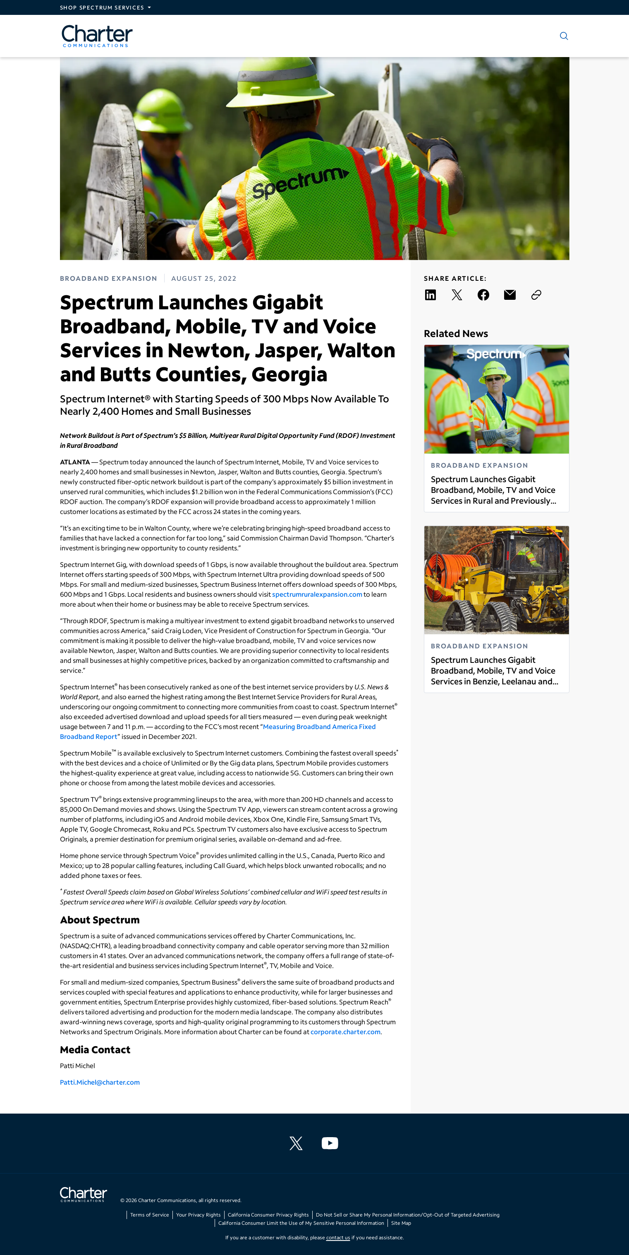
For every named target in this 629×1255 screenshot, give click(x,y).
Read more (430, 505)
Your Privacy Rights (198, 1215)
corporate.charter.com (345, 1031)
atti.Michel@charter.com (102, 1082)
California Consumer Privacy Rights (268, 1215)
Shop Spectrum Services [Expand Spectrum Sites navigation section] (102, 7)
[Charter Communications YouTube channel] (332, 1143)
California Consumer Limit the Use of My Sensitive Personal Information (301, 1223)
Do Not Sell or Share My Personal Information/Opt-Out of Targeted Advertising (408, 1215)
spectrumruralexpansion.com (317, 594)
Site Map (401, 1223)
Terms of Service (149, 1215)
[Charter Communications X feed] (298, 1143)
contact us (338, 1237)
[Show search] (562, 36)
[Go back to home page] (83, 1195)
